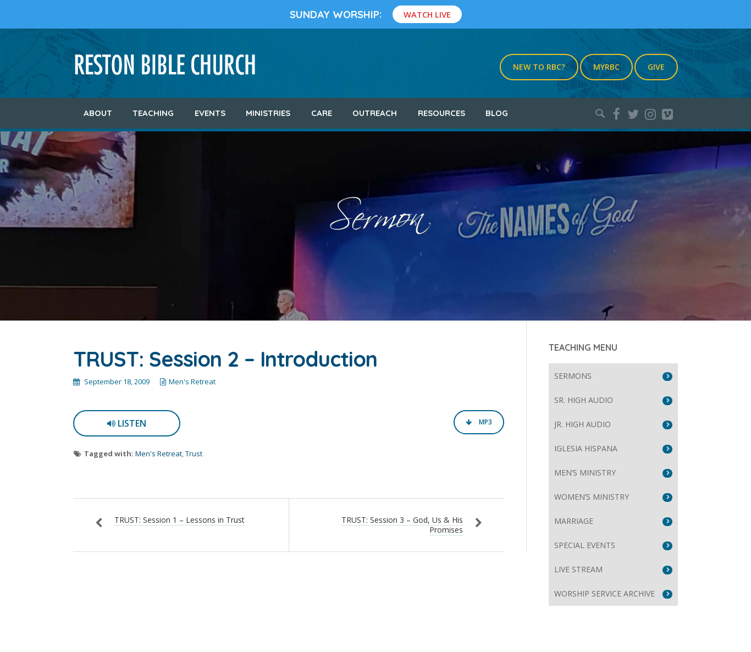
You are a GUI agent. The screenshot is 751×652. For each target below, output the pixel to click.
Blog (496, 113)
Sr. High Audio (583, 400)
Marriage (573, 521)
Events (210, 113)
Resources (441, 113)
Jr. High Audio (582, 424)
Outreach (374, 113)
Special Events (584, 545)
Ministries (268, 113)
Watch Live (427, 14)
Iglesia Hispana (585, 448)
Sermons (573, 376)
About (98, 113)
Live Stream (578, 569)
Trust (193, 453)
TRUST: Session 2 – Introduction (225, 359)
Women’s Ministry (591, 496)
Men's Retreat (192, 381)
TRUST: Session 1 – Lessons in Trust (179, 520)
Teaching (153, 113)
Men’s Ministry (585, 472)
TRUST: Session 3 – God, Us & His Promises (402, 525)
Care (321, 113)
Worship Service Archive (604, 593)
